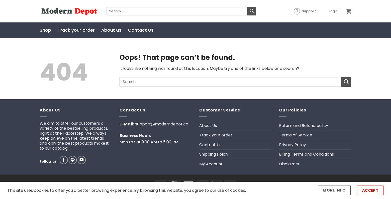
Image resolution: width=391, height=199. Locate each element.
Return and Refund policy (303, 125)
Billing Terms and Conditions (306, 154)
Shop (45, 30)
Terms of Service (295, 135)
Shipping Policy (213, 154)
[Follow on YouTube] (82, 160)
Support (306, 11)
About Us (208, 125)
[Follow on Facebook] (64, 160)
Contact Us (141, 30)
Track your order (76, 30)
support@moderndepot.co (161, 124)
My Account (211, 164)
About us (111, 30)
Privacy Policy (292, 145)
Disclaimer (289, 164)
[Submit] (251, 11)
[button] (333, 11)
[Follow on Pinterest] (73, 160)
